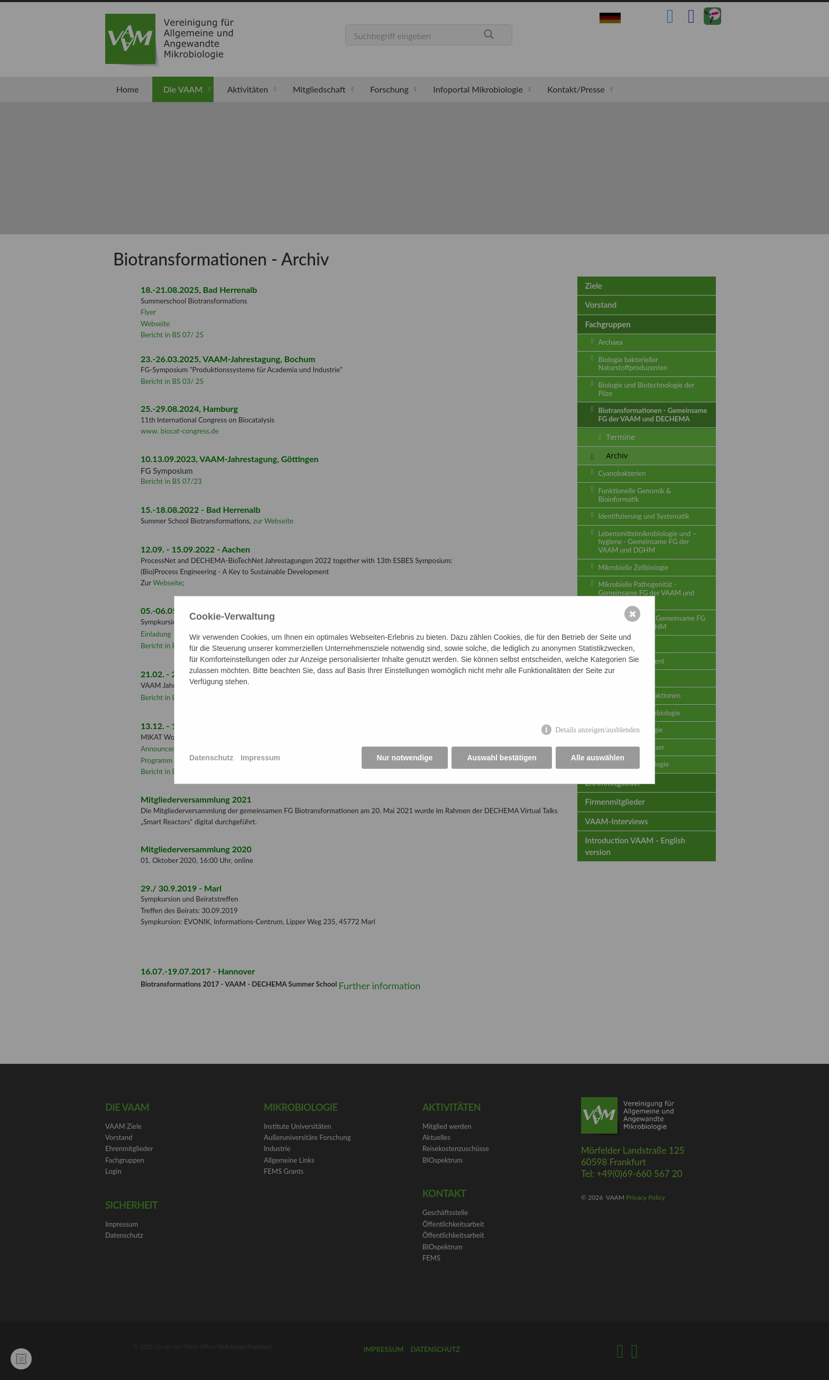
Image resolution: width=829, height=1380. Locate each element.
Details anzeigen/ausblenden (597, 730)
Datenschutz (211, 757)
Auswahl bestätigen (501, 757)
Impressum (260, 757)
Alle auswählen (597, 757)
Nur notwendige (405, 757)
